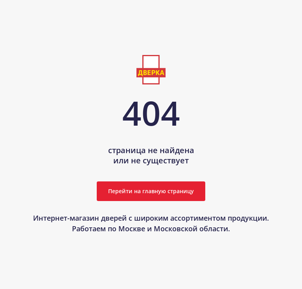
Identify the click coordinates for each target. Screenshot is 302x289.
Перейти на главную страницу (151, 191)
